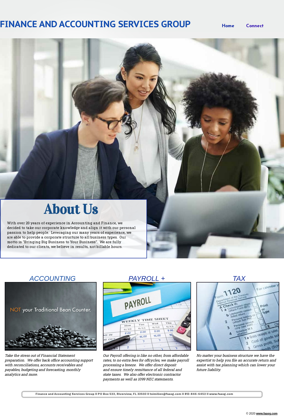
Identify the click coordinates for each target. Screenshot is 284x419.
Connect (255, 26)
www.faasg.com (266, 413)
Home (228, 26)
